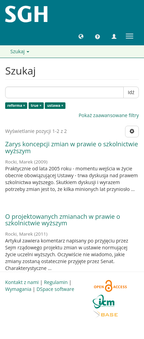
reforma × (16, 105)
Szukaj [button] (19, 51)
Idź (131, 92)
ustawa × (55, 105)
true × (36, 105)
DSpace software (55, 289)
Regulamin (56, 282)
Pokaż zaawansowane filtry (109, 115)
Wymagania (18, 289)
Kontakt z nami (22, 282)
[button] (81, 36)
